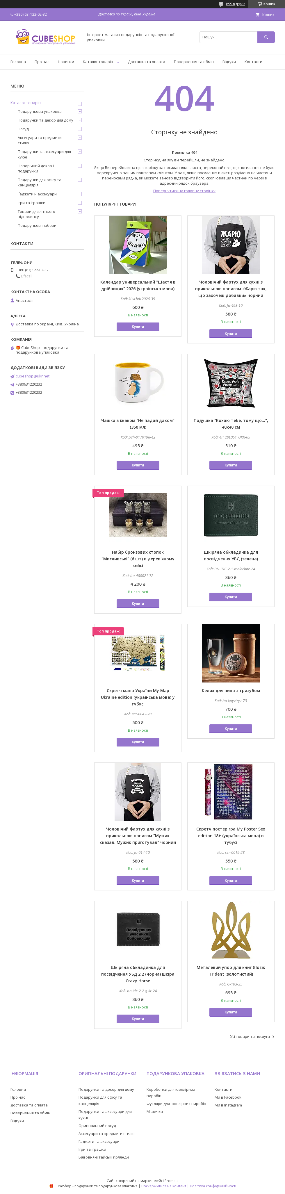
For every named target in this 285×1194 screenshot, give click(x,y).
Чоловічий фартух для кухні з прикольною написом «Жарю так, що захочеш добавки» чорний (231, 288)
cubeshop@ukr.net (32, 376)
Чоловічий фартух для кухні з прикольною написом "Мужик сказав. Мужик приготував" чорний (138, 835)
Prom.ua (172, 1180)
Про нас (42, 61)
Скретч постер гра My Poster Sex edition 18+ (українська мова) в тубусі (230, 835)
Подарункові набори (37, 225)
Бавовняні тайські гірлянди (104, 1157)
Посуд (23, 128)
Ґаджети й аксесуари (37, 194)
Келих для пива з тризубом (231, 690)
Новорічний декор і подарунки (36, 168)
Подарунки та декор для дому (45, 120)
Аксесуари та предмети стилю (40, 140)
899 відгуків (235, 3)
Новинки (66, 61)
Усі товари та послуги (250, 1036)
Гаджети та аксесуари (99, 1141)
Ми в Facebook (228, 1097)
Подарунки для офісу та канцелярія (39, 182)
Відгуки (229, 61)
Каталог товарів (98, 61)
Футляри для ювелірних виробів (176, 1103)
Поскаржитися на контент (163, 1186)
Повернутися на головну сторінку (184, 190)
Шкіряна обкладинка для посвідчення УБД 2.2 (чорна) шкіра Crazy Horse (137, 974)
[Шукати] (266, 37)
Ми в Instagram (228, 1105)
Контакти (253, 61)
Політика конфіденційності (213, 1186)
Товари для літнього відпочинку (36, 214)
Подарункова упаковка (40, 111)
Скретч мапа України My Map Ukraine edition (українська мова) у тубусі (138, 697)
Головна (18, 61)
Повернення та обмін (194, 61)
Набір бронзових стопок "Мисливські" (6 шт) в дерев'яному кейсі (137, 558)
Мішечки (155, 1111)
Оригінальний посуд (97, 1125)
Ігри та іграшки (31, 202)
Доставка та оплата (146, 61)
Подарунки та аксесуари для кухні (44, 154)
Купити (138, 327)
